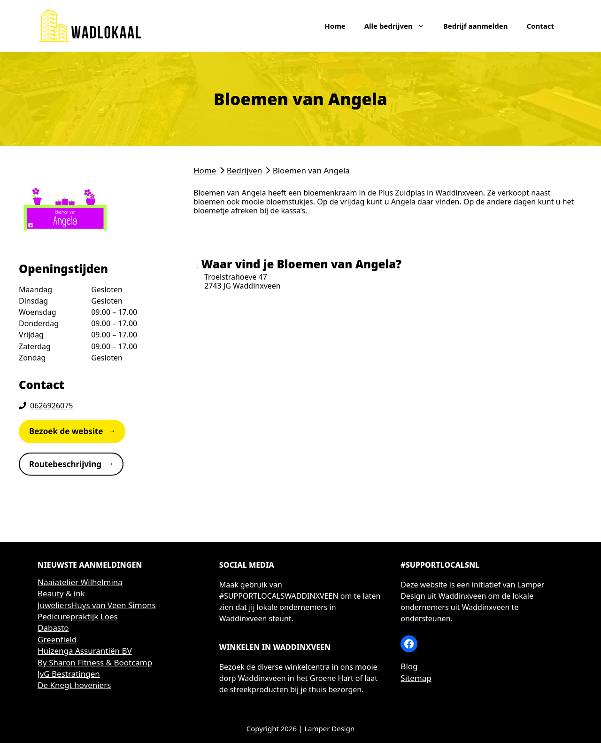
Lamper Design (329, 728)
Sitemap (416, 678)
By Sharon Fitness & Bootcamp (95, 662)
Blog (409, 666)
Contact (540, 26)
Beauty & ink (61, 593)
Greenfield (57, 639)
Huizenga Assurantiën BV (85, 650)
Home (334, 26)
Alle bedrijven (399, 26)
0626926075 (51, 405)
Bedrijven (244, 170)
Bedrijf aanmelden (475, 26)
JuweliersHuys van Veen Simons (97, 605)
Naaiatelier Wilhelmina (80, 582)
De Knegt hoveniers (74, 685)
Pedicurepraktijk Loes (78, 616)
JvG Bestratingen (69, 673)
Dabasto (53, 627)
